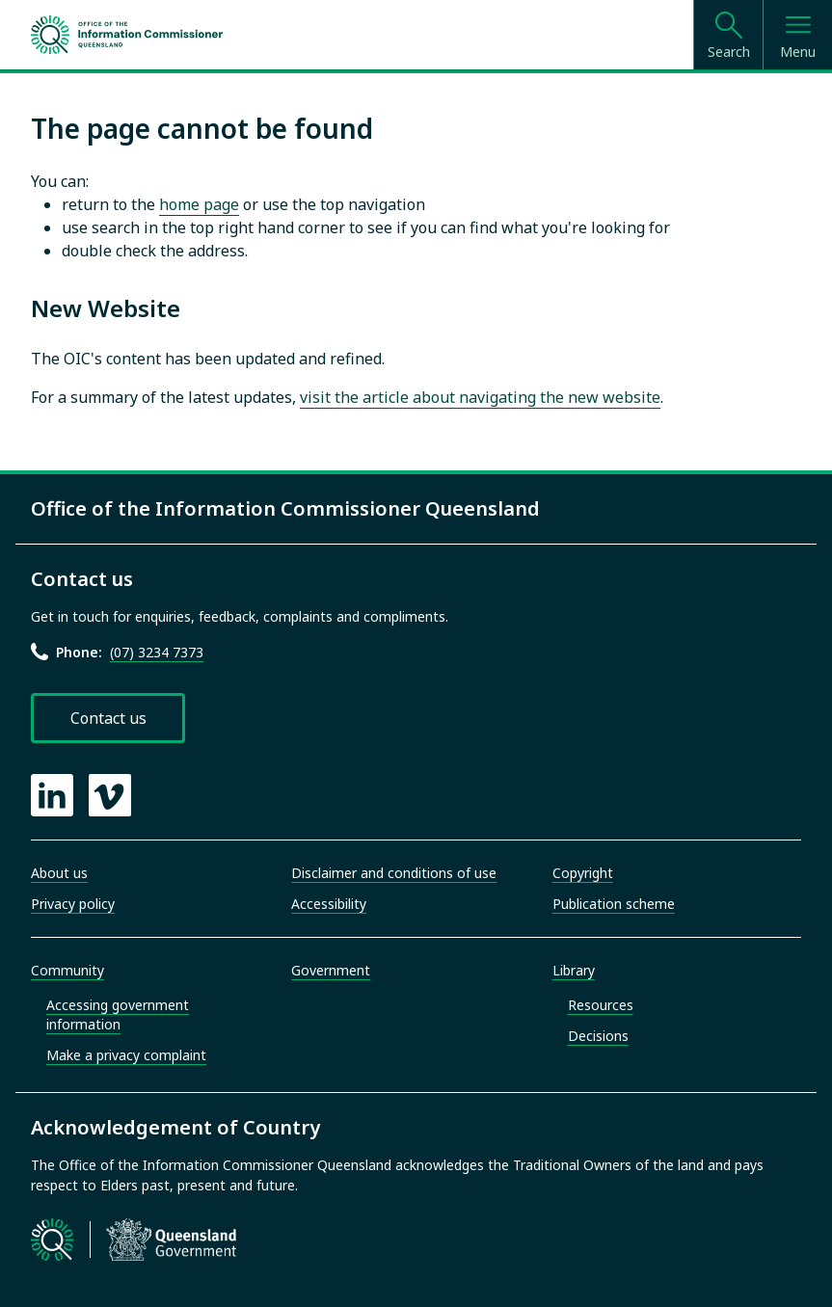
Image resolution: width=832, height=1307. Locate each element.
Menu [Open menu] (798, 51)
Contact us (108, 718)
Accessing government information (117, 1014)
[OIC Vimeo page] (110, 795)
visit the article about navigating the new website (480, 397)
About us (59, 873)
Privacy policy (73, 903)
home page (199, 204)
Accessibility (328, 903)
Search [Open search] (729, 51)
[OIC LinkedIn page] (52, 795)
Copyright (582, 873)
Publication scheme (613, 903)
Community (67, 970)
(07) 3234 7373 (156, 652)
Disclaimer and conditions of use (394, 873)
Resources (600, 1005)
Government (330, 970)
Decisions (598, 1036)
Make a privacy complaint (126, 1055)
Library (573, 970)
